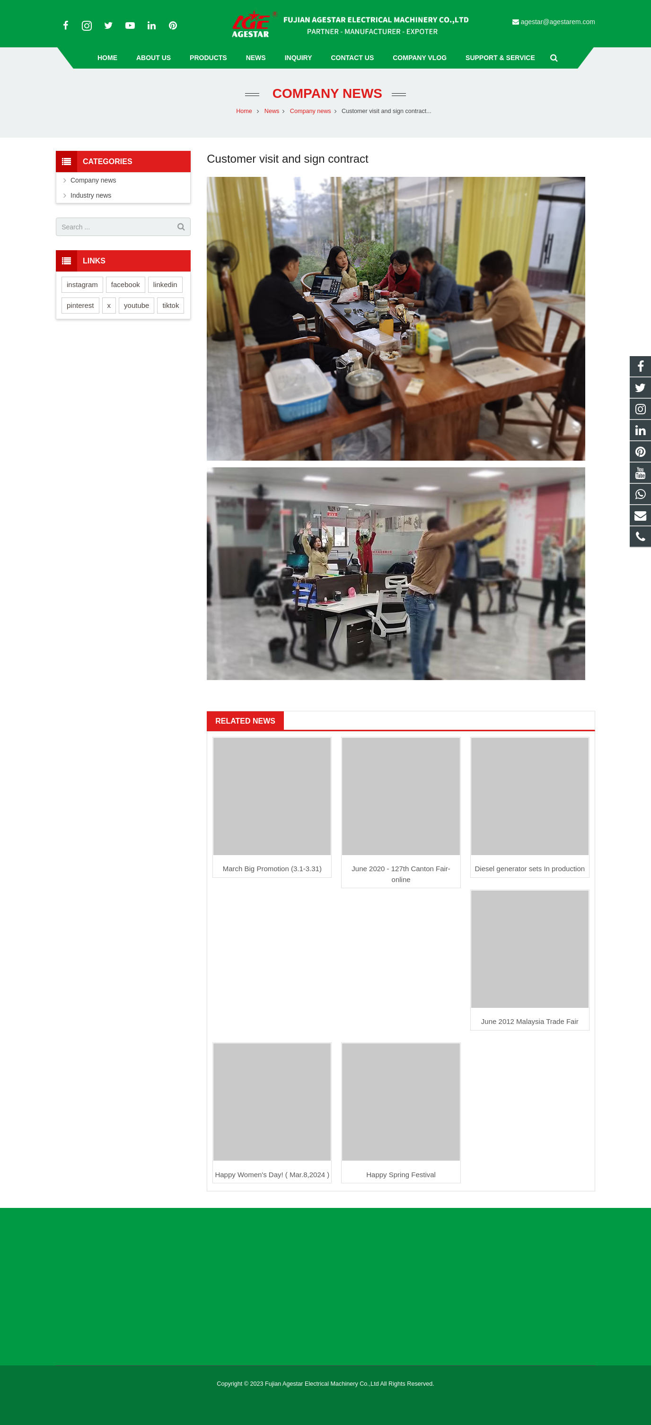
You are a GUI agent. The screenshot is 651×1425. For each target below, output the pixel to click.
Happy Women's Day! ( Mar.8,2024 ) (272, 1175)
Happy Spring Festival (401, 1175)
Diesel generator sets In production (530, 869)
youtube (136, 305)
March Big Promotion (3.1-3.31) (272, 869)
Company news (325, 93)
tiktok (170, 305)
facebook (125, 284)
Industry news (90, 195)
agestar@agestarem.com (558, 22)
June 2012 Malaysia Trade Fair (530, 1021)
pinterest (80, 305)
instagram (82, 284)
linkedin (165, 284)
